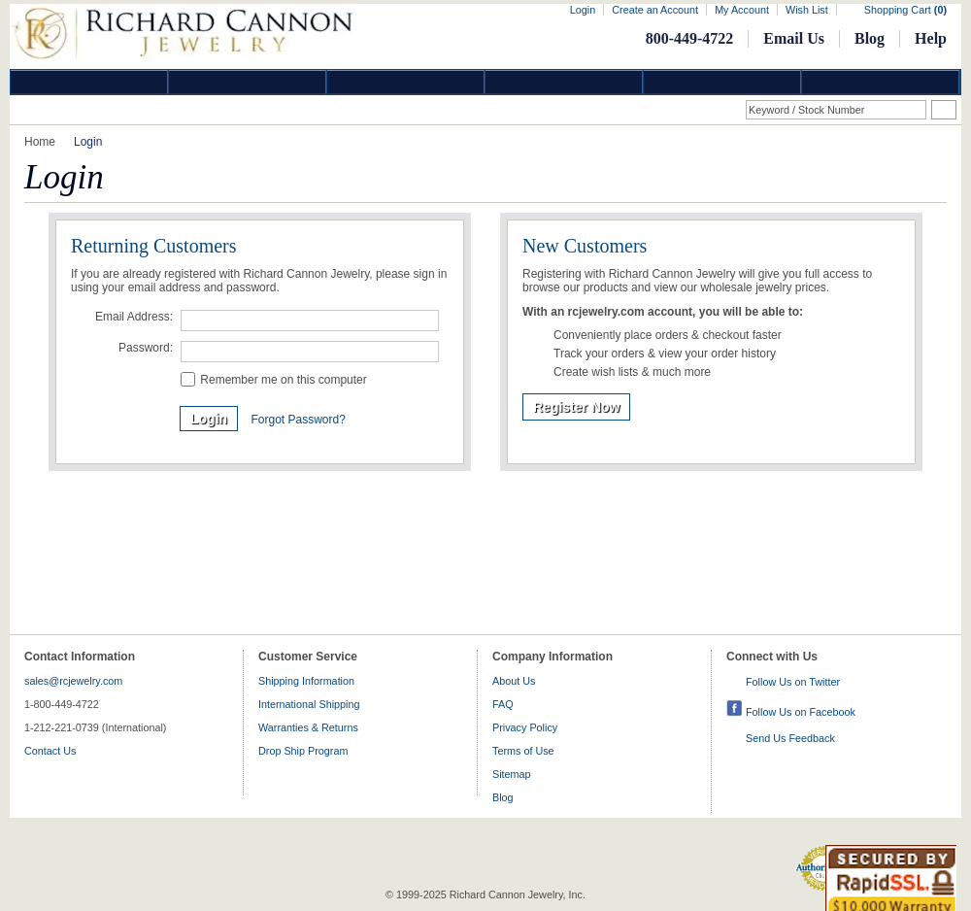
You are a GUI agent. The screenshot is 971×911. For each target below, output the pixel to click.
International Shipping (308, 704)
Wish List (807, 10)
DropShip (880, 82)
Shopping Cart (905, 10)
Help (931, 38)
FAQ (503, 704)
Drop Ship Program (303, 751)
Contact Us (50, 751)
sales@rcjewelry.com (73, 681)
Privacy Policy (524, 727)
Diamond (89, 82)
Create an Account (655, 10)
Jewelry (564, 82)
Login (582, 10)
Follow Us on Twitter (793, 682)
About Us (513, 681)
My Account (742, 10)
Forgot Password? (298, 419)
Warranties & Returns (308, 727)
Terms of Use (523, 751)
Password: (145, 347)
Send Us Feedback (790, 738)
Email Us (793, 38)
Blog (869, 38)
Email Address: (134, 316)
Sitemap (511, 774)
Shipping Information (306, 681)
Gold (247, 82)
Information (722, 82)
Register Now (576, 407)
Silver (406, 82)
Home (39, 142)
